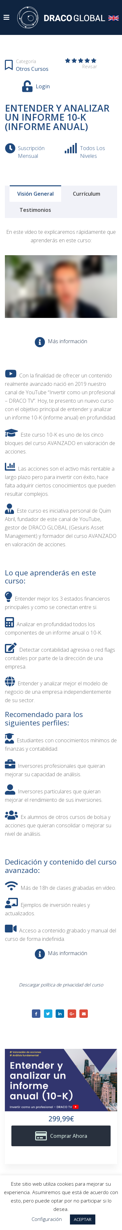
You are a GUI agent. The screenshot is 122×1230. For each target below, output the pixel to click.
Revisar (89, 66)
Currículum (86, 193)
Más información (67, 341)
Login (43, 86)
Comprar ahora (68, 1135)
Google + (72, 1013)
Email (83, 1013)
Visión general (35, 193)
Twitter (48, 1013)
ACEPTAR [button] (82, 1219)
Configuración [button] (47, 1219)
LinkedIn (60, 1013)
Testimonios (35, 209)
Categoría (26, 61)
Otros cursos (32, 68)
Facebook (36, 1013)
